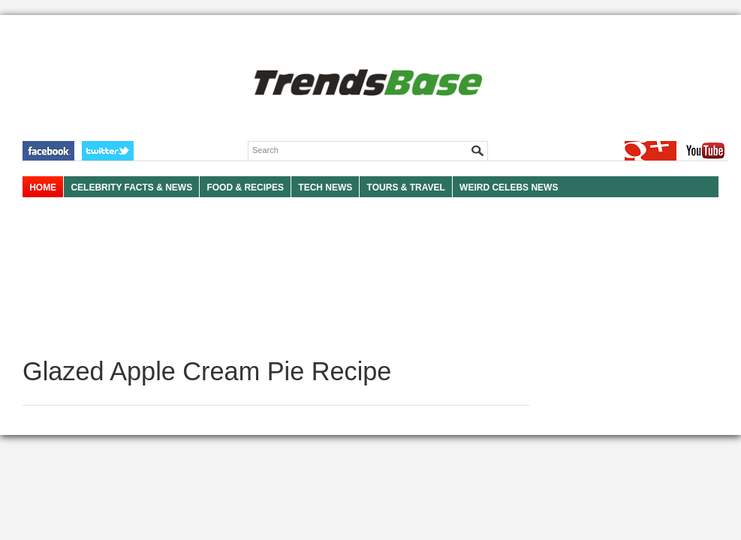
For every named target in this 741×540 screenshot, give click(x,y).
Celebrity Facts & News (131, 187)
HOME (42, 187)
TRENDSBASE (366, 84)
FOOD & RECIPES (245, 187)
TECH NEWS (325, 187)
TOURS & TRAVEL (406, 187)
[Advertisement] (276, 277)
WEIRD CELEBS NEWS (508, 187)
